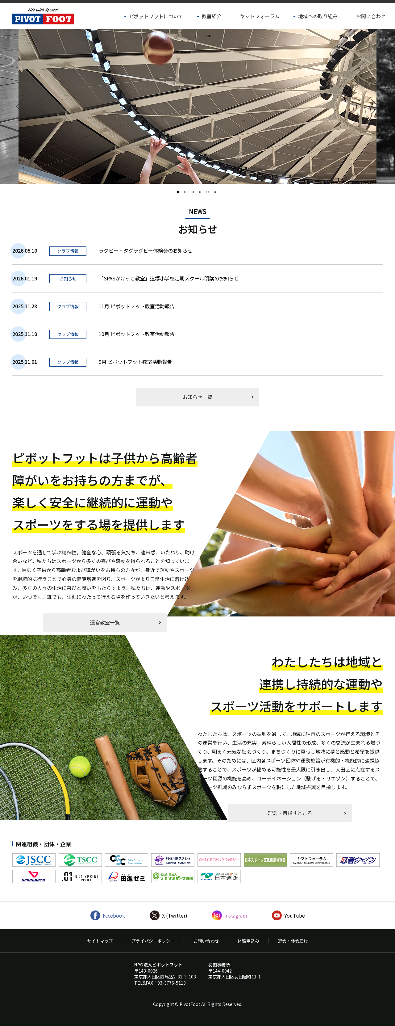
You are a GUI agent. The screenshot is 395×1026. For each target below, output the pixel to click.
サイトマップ (100, 941)
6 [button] (217, 194)
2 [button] (187, 194)
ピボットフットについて (156, 16)
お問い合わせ (371, 16)
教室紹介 (212, 16)
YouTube (294, 915)
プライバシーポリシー (153, 941)
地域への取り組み (318, 16)
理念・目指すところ (290, 813)
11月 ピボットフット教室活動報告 (137, 306)
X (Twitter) (174, 915)
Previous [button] (24, 107)
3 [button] (195, 194)
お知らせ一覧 (197, 397)
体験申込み (248, 941)
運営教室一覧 (105, 622)
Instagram (235, 915)
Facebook (114, 915)
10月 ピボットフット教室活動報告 (137, 334)
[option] (197, 106)
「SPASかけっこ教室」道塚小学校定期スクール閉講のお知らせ (169, 278)
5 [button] (209, 194)
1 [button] (180, 194)
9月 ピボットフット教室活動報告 (135, 361)
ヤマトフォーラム (260, 16)
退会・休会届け (293, 941)
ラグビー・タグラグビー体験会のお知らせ (146, 250)
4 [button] (202, 194)
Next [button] (371, 107)
